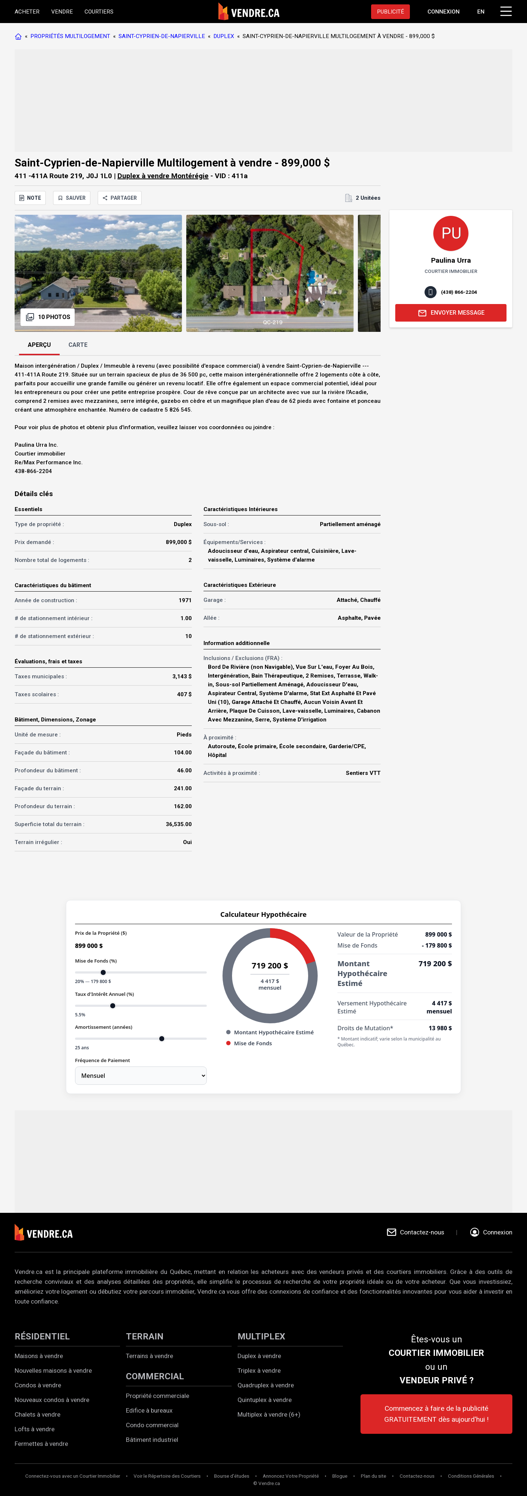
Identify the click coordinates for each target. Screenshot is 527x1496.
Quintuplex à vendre (265, 1399)
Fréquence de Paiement (102, 1060)
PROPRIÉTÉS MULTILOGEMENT (70, 36)
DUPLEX (223, 36)
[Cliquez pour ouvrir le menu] (505, 10)
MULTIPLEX (261, 1336)
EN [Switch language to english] (481, 11)
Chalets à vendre (37, 1414)
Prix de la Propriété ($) (101, 933)
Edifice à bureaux (149, 1410)
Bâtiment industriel (152, 1439)
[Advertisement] (234, 100)
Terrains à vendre (149, 1356)
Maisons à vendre (39, 1356)
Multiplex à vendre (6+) (269, 1414)
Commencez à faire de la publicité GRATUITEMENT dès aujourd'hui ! (436, 1414)
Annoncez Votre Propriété (291, 1476)
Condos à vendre (38, 1385)
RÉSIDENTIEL (42, 1336)
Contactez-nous (417, 1476)
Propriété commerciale (157, 1395)
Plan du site (373, 1476)
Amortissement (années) (103, 1027)
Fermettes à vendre (41, 1443)
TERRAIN (145, 1336)
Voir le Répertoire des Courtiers (167, 1476)
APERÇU (39, 344)
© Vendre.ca (266, 1483)
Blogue (339, 1476)
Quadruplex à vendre (266, 1385)
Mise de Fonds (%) (96, 960)
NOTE (30, 198)
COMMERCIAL (155, 1376)
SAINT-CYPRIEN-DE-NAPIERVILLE (162, 36)
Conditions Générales (471, 1476)
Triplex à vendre (259, 1370)
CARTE (77, 344)
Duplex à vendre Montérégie (163, 176)
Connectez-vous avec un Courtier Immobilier (72, 1476)
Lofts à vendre (35, 1429)
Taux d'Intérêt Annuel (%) (104, 994)
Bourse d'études (231, 1476)
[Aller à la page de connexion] (443, 12)
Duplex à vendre (259, 1356)
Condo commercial (152, 1425)
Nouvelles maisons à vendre (53, 1370)
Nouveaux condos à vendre (52, 1399)
